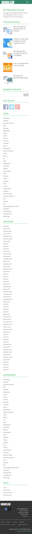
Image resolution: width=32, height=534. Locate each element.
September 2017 (7, 269)
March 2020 (6, 228)
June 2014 (6, 364)
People (5, 178)
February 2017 (7, 286)
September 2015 (7, 329)
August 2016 (6, 302)
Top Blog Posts (7, 211)
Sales (4, 199)
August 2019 (6, 241)
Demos (5, 146)
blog (4, 125)
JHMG (17, 529)
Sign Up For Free (22, 524)
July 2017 (5, 274)
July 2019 (5, 244)
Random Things (7, 194)
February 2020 (7, 231)
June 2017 (6, 276)
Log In (13, 524)
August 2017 (6, 271)
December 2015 (7, 322)
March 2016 (6, 314)
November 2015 (7, 324)
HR (4, 158)
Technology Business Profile (11, 206)
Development (7, 148)
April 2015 (6, 342)
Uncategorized (7, 214)
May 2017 (6, 279)
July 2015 (5, 334)
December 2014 (7, 349)
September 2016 (7, 299)
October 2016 (7, 296)
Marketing (6, 166)
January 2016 (6, 319)
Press (4, 183)
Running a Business (8, 196)
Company (21, 522)
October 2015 (7, 327)
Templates (6, 209)
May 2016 (6, 309)
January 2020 (6, 233)
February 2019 (7, 254)
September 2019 (7, 239)
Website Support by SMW (24, 531)
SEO (4, 204)
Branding (5, 128)
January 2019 (6, 256)
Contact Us (25, 516)
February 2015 (7, 344)
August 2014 (6, 359)
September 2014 (7, 357)
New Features (7, 171)
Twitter (11, 106)
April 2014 (6, 369)
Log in (5, 487)
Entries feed (6, 490)
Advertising (6, 118)
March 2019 (6, 251)
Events (5, 153)
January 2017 (6, 289)
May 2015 (6, 339)
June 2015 (6, 337)
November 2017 (7, 264)
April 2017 (6, 281)
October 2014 (7, 354)
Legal (4, 161)
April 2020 (6, 226)
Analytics (5, 121)
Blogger (17, 106)
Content (5, 138)
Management (7, 163)
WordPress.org (7, 495)
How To (5, 156)
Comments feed (7, 492)
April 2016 (6, 312)
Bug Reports (6, 131)
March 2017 (6, 284)
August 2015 (6, 332)
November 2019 (7, 236)
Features (8, 522)
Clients (5, 133)
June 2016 (6, 307)
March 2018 (6, 261)
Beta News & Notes (8, 123)
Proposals (6, 191)
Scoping (5, 201)
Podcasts (5, 181)
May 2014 (6, 367)
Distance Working (8, 151)
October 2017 (7, 266)
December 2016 (7, 291)
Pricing (5, 186)
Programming (7, 188)
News (4, 173)
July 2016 (5, 304)
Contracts (6, 141)
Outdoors (5, 176)
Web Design (6, 216)
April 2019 (6, 249)
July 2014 (5, 362)
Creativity (5, 143)
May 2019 (6, 246)
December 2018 (7, 259)
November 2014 (7, 352)
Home (2, 522)
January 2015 (6, 347)
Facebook (5, 106)
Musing (5, 168)
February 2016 (7, 317)
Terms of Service (5, 524)
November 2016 (7, 294)
